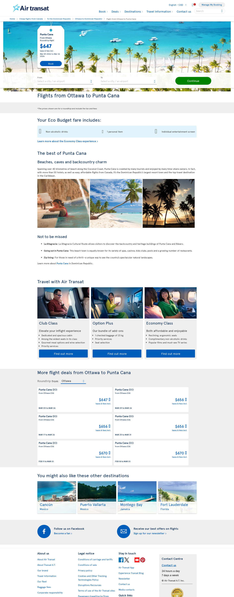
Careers (41, 556)
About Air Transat (46, 512)
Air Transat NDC (127, 581)
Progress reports (46, 573)
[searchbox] (209, 11)
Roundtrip (44, 381)
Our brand (42, 523)
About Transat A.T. (46, 517)
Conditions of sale (87, 517)
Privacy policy (85, 523)
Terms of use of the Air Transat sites (96, 543)
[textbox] (65, 81)
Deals (114, 11)
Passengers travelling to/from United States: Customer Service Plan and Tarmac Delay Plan (94, 552)
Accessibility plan (46, 568)
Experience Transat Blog (131, 525)
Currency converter (129, 554)
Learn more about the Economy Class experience (66, 141)
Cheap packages (127, 570)
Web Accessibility (46, 584)
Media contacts (126, 542)
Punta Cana (62, 263)
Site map (41, 590)
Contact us (184, 11)
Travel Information (46, 528)
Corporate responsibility (50, 545)
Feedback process (46, 579)
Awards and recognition (49, 550)
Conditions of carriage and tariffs (95, 512)
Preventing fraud (86, 578)
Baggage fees (44, 539)
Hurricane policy (127, 559)
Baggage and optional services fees (96, 561)
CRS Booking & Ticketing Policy (94, 567)
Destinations (132, 11)
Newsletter (124, 531)
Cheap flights (125, 565)
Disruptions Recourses (89, 537)
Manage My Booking (212, 4)
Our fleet (42, 534)
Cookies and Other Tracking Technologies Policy (92, 530)
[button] (186, 81)
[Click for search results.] (222, 11)
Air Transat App (126, 520)
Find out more (63, 354)
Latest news (125, 576)
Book (101, 11)
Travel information (158, 11)
